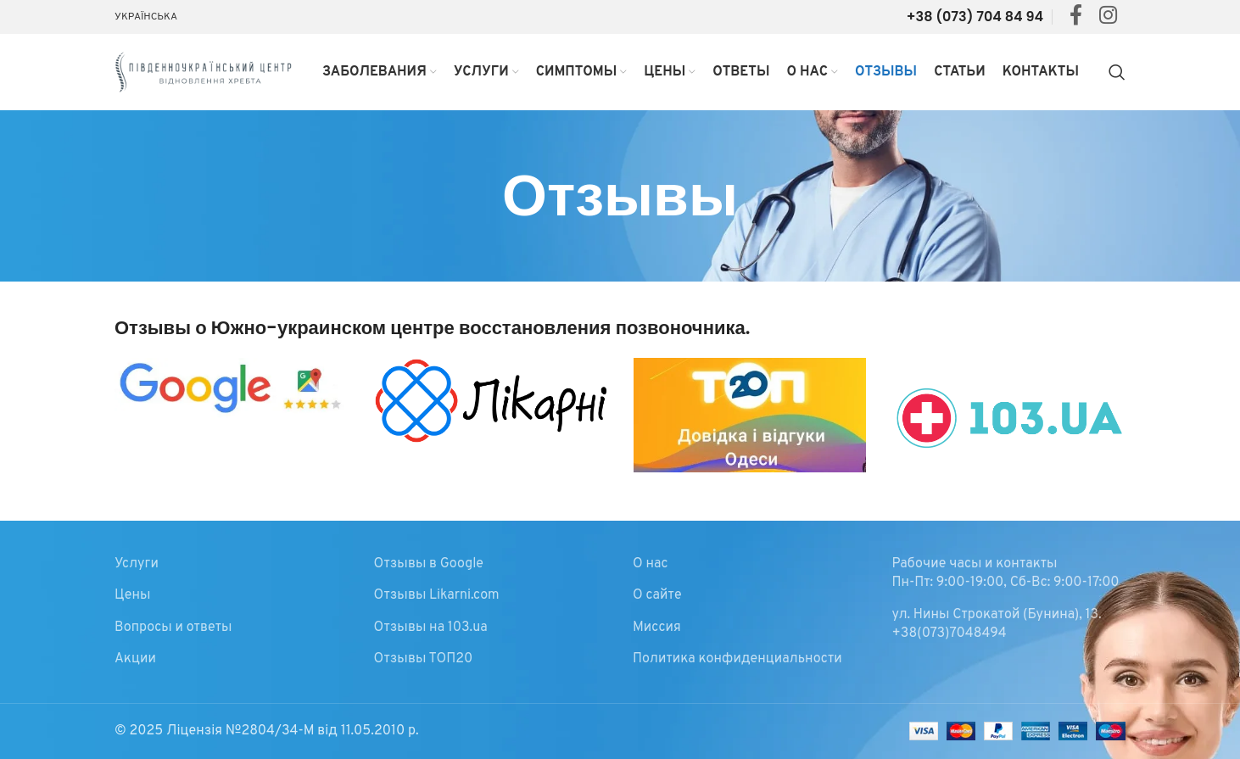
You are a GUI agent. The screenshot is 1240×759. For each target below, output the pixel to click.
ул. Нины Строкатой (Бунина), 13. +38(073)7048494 (997, 624)
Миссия (657, 627)
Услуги (137, 563)
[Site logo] (204, 72)
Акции (135, 658)
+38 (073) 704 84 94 (975, 16)
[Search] (1117, 72)
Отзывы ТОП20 (423, 658)
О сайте (657, 595)
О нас (650, 563)
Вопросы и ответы (173, 627)
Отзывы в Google (428, 563)
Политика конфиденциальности (737, 658)
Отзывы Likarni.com (437, 595)
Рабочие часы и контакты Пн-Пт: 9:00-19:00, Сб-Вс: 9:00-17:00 (1006, 573)
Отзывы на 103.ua (431, 627)
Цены (132, 595)
